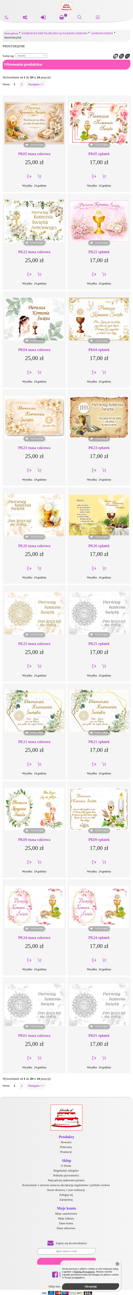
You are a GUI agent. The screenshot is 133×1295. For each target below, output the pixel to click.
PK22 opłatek (99, 252)
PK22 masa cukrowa (34, 252)
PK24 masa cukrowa (34, 937)
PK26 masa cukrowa (34, 546)
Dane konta (66, 1223)
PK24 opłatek (99, 937)
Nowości (66, 1142)
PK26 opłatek (99, 546)
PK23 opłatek (99, 448)
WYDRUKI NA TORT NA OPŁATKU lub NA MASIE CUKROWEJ (54, 33)
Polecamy (66, 1147)
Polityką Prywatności (84, 1271)
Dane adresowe (66, 1228)
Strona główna (11, 33)
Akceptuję (91, 1286)
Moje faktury (66, 1218)
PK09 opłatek (99, 839)
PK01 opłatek (99, 1035)
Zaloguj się (66, 1194)
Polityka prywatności (66, 1175)
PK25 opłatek (99, 644)
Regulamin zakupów (66, 1170)
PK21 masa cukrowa (34, 742)
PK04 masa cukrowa (34, 350)
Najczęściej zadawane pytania (66, 1180)
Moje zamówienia (66, 1213)
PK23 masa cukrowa (34, 448)
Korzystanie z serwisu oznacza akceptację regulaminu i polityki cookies (66, 1185)
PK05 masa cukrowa (34, 154)
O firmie (66, 1165)
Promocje (66, 1152)
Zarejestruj (66, 1199)
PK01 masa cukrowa (34, 1035)
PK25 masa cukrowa (34, 644)
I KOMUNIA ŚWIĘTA (102, 33)
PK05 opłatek (99, 154)
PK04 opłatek (99, 350)
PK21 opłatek (99, 742)
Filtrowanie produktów (23, 64)
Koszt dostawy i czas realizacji (66, 1190)
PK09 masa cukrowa (34, 839)
